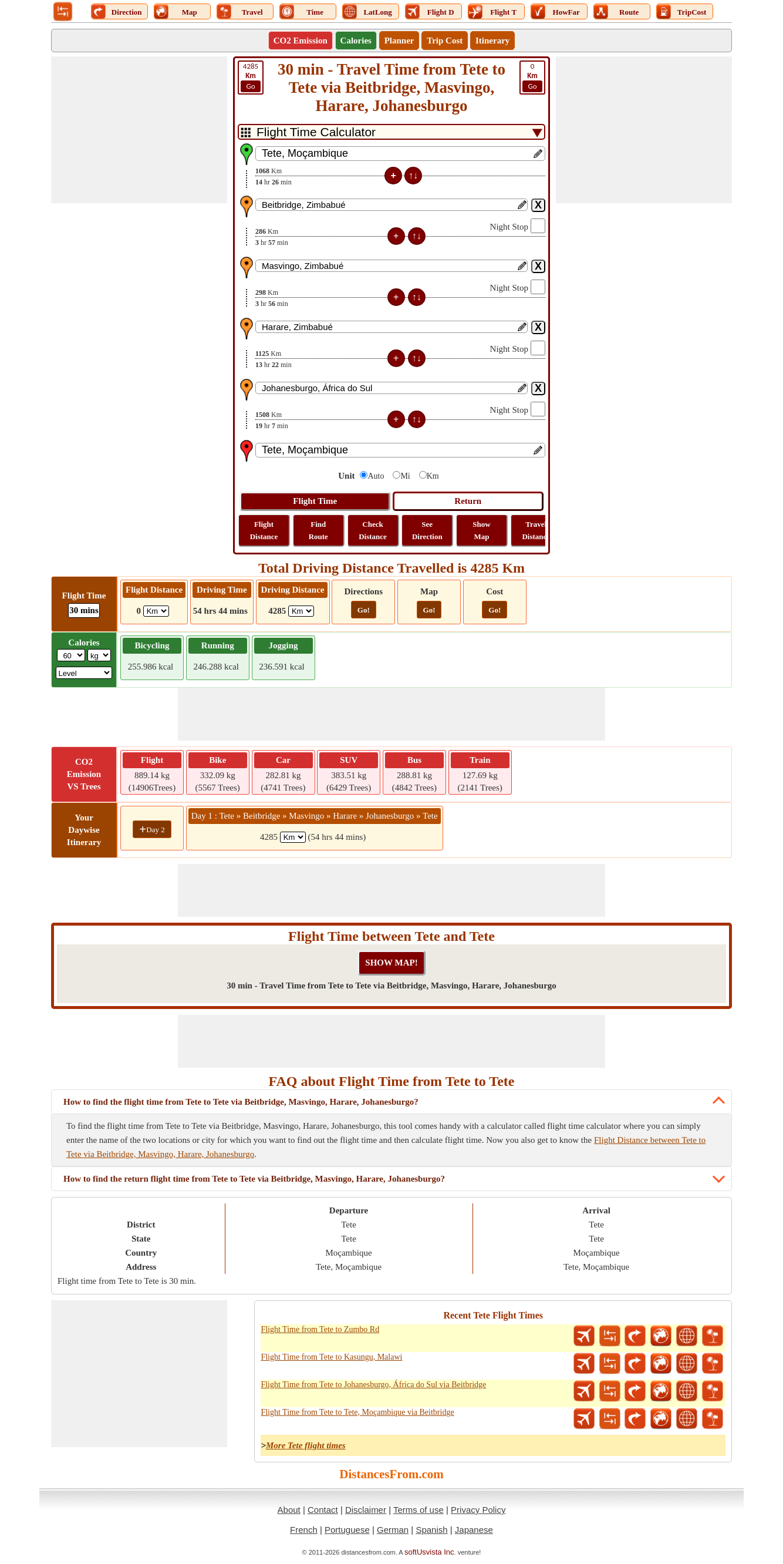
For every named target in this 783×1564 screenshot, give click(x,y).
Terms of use (418, 1510)
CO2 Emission (301, 40)
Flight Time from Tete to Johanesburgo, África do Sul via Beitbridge (373, 1384)
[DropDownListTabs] (391, 132)
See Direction (427, 530)
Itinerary (492, 40)
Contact (323, 1510)
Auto (375, 476)
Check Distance (373, 530)
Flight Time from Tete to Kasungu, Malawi (331, 1357)
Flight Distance (264, 530)
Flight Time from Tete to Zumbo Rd (320, 1329)
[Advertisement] (139, 129)
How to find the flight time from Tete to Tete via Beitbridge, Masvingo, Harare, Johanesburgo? (241, 1101)
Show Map (481, 530)
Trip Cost (445, 40)
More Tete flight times (306, 1445)
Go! (363, 610)
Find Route (318, 530)
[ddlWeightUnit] (99, 655)
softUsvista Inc (429, 1552)
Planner (399, 40)
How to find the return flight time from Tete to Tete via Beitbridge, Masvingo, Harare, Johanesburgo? (254, 1178)
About (289, 1510)
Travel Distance (536, 530)
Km (433, 476)
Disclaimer (365, 1510)
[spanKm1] (293, 837)
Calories (356, 40)
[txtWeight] (71, 655)
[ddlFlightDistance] (156, 611)
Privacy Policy (478, 1510)
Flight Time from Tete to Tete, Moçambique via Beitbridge (357, 1412)
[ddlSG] (84, 673)
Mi (405, 476)
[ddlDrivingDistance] (301, 611)
